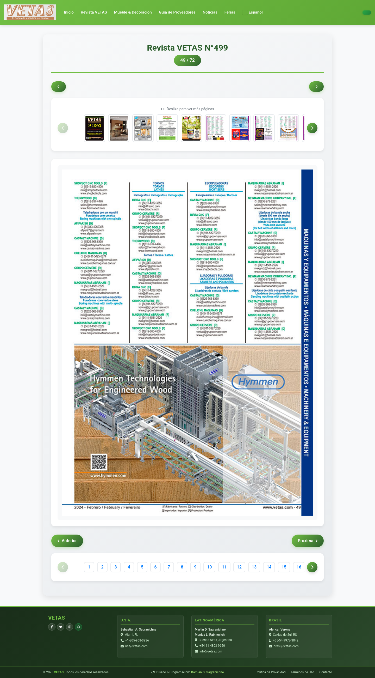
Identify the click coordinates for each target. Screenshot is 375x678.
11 (224, 567)
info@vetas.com (210, 651)
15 (284, 567)
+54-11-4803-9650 (212, 645)
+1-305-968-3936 (137, 640)
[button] (252, 12)
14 (269, 567)
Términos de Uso (302, 672)
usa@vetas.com (136, 646)
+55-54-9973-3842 (285, 640)
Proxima (307, 540)
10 (209, 567)
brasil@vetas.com (286, 646)
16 (299, 567)
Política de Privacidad (270, 672)
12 (239, 567)
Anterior (67, 540)
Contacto (325, 672)
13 (254, 567)
